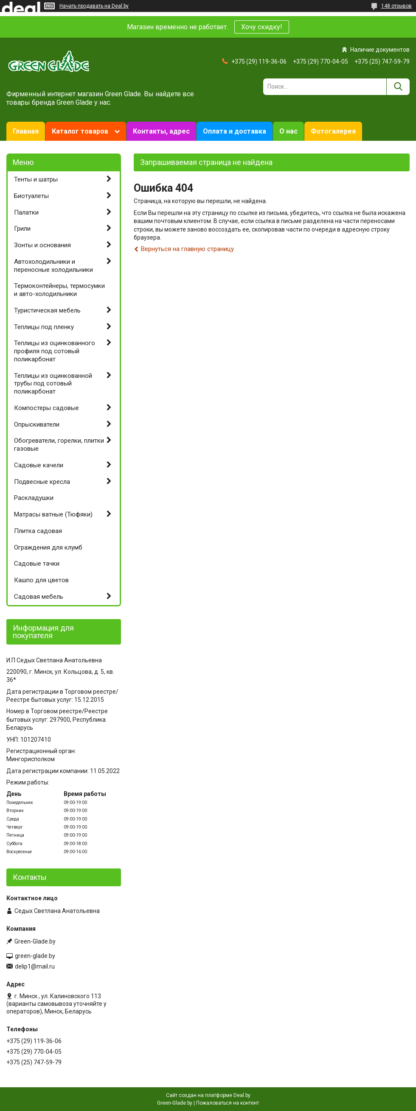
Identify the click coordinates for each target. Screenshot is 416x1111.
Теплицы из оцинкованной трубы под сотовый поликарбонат (53, 384)
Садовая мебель (38, 596)
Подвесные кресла (42, 482)
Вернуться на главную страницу (187, 249)
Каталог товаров (80, 131)
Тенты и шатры (36, 179)
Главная (26, 131)
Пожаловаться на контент (227, 1103)
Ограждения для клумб (48, 547)
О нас (288, 131)
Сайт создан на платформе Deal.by (208, 1095)
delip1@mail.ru (35, 966)
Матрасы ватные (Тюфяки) (53, 514)
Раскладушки (33, 498)
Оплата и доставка (234, 131)
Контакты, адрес (161, 131)
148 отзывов (396, 6)
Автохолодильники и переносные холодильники (53, 266)
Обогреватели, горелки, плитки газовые (59, 444)
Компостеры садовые (46, 408)
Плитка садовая (38, 531)
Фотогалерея (333, 131)
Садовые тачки (36, 563)
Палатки (26, 212)
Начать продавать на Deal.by (94, 6)
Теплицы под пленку (44, 327)
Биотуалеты (31, 196)
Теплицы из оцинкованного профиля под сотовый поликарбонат (54, 351)
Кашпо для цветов (41, 580)
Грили (22, 228)
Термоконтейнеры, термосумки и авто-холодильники (59, 290)
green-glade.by (35, 955)
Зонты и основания (42, 245)
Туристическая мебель (47, 310)
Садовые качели (38, 465)
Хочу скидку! (261, 27)
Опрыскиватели (36, 424)
